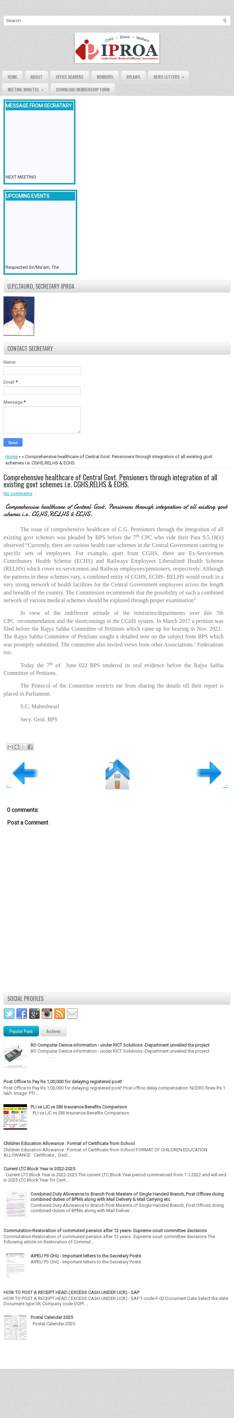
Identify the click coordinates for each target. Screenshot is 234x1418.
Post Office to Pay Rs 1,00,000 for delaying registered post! (63, 1081)
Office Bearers (69, 77)
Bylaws (133, 77)
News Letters (171, 75)
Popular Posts (21, 1031)
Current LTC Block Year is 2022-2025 (39, 1168)
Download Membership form (82, 89)
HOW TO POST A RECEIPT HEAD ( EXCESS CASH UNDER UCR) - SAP (71, 1292)
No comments (18, 493)
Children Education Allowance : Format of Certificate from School (69, 1143)
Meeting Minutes (28, 88)
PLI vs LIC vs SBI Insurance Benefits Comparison (79, 1107)
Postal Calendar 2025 (52, 1317)
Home (12, 77)
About (36, 77)
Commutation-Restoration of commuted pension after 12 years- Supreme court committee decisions (105, 1230)
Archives (53, 1031)
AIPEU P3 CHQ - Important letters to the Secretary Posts (86, 1255)
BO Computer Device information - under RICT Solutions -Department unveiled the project (120, 1045)
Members (105, 77)
